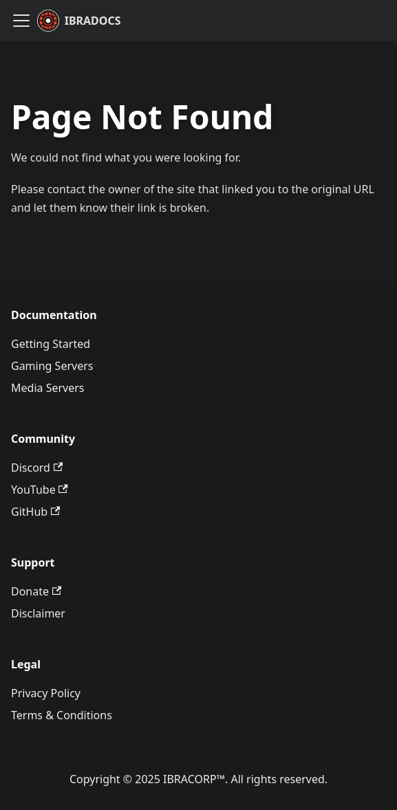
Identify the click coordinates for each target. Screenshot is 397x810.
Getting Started (50, 343)
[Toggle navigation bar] (21, 20)
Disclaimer (38, 613)
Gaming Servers (52, 365)
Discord (37, 467)
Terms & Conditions (61, 715)
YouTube (39, 489)
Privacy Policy (46, 693)
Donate (36, 591)
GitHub (35, 511)
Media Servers (47, 387)
